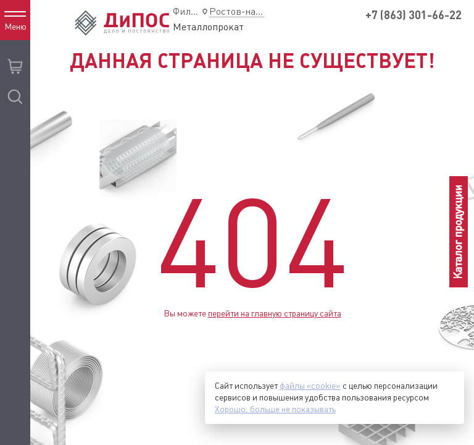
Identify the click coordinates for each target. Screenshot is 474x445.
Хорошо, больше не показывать (275, 409)
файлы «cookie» (310, 386)
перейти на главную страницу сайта (274, 313)
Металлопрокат (208, 27)
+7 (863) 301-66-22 (413, 15)
